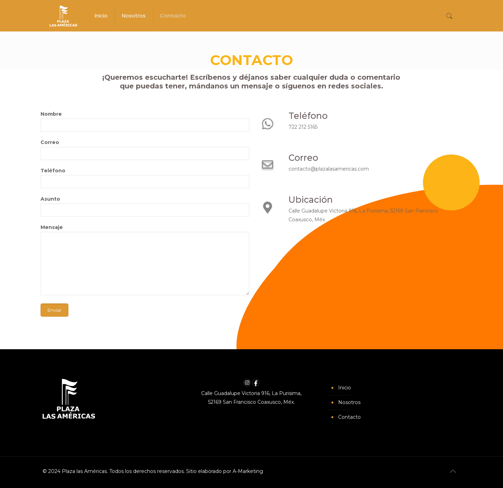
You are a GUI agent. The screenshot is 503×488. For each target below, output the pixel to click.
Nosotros (349, 402)
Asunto (145, 206)
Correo (145, 149)
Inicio (344, 388)
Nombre (145, 121)
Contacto (349, 417)
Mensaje (145, 259)
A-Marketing (248, 471)
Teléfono (145, 177)
